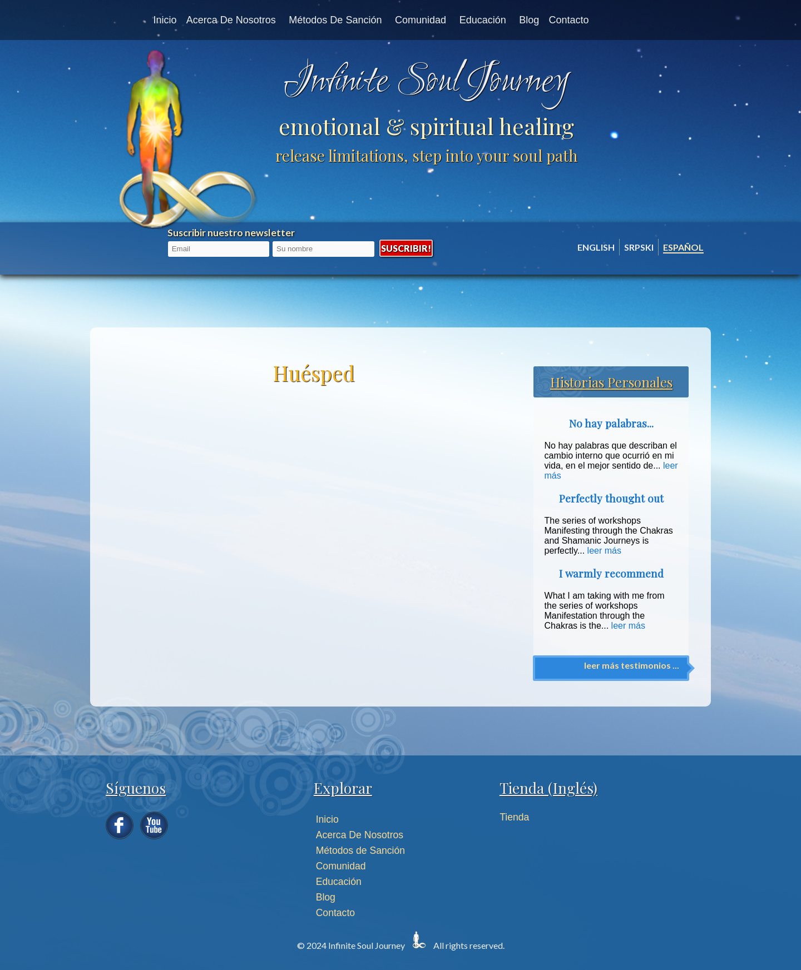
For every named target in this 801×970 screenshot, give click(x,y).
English (596, 247)
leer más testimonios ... (631, 665)
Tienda (514, 817)
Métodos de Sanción (335, 20)
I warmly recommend (611, 573)
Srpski (639, 247)
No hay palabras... (611, 423)
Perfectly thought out (611, 498)
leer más (604, 550)
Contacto (569, 20)
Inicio (164, 20)
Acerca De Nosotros (359, 834)
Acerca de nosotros (231, 20)
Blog (529, 20)
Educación (482, 20)
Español (683, 247)
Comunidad (420, 20)
